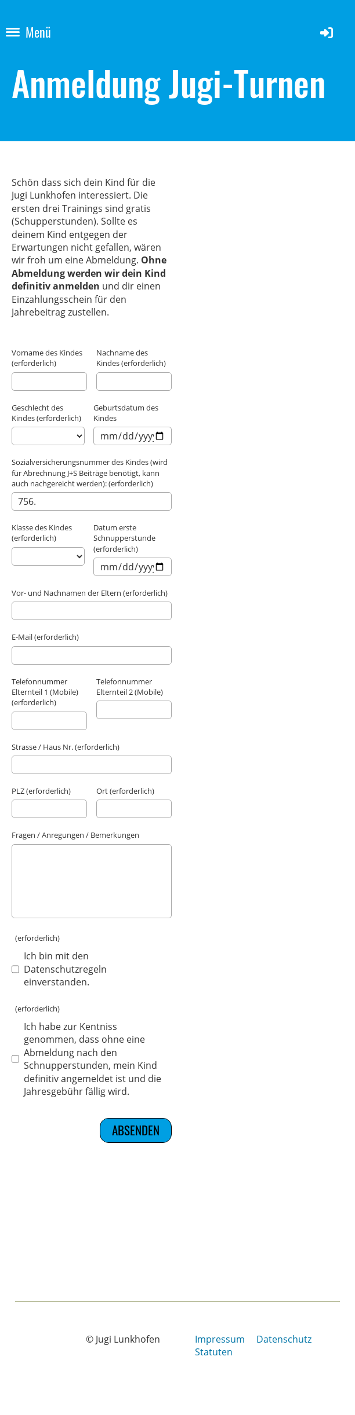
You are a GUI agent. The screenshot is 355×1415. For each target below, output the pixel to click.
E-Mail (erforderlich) (45, 637)
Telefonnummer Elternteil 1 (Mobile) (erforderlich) (45, 692)
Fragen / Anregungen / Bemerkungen (75, 835)
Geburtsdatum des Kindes (125, 412)
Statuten (214, 1352)
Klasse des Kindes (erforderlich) (42, 532)
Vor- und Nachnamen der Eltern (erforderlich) (90, 593)
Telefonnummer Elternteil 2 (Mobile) (129, 686)
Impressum (220, 1339)
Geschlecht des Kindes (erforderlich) (46, 412)
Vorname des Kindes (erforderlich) (47, 357)
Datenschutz (283, 1339)
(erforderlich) (36, 938)
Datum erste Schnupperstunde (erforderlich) (124, 537)
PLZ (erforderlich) (41, 791)
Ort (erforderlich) (125, 791)
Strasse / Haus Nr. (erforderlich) (65, 747)
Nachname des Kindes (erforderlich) (131, 357)
